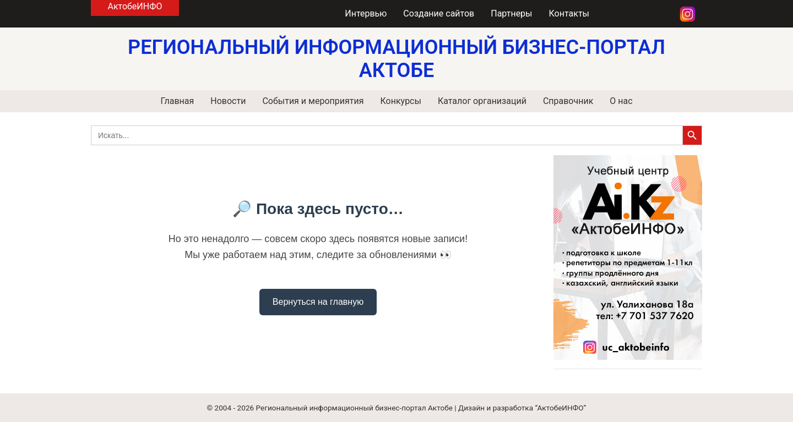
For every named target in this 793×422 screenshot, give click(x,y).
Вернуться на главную (318, 301)
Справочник (568, 101)
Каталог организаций (482, 101)
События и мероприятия (312, 101)
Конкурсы (400, 101)
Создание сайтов (438, 13)
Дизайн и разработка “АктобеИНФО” (522, 407)
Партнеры (511, 13)
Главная (177, 101)
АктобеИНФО (134, 6)
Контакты (569, 13)
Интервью (366, 13)
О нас (621, 101)
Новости (228, 101)
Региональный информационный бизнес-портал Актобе (354, 407)
